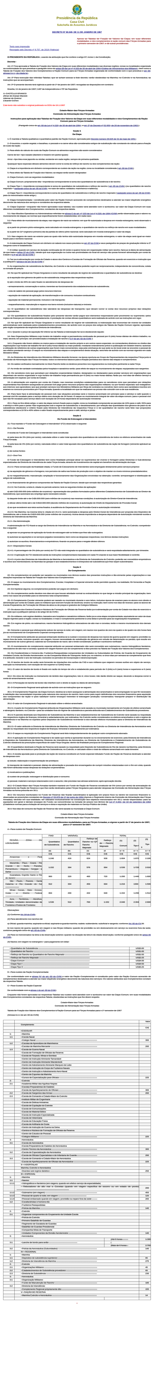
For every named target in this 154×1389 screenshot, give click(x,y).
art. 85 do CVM (117, 186)
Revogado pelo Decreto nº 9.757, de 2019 (29, 49)
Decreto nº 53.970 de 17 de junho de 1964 (63, 797)
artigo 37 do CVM (26, 252)
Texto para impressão (20, 46)
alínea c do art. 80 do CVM (43, 990)
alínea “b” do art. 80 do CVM (47, 976)
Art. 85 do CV (135, 923)
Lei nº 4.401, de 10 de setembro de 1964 (130, 802)
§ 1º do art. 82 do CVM (81, 339)
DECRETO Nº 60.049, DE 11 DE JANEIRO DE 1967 (77, 32)
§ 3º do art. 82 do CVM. (23, 255)
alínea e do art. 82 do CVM (30, 262)
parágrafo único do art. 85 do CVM (30, 188)
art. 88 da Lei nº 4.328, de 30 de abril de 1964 (59, 125)
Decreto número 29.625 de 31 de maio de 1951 (113, 139)
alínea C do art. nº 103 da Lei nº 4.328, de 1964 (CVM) (91, 213)
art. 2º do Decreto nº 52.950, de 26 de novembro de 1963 (111, 125)
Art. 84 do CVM (28, 914)
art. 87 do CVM (91, 243)
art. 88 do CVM (125, 168)
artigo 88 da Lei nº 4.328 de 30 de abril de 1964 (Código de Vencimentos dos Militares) (97, 68)
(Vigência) (54, 49)
